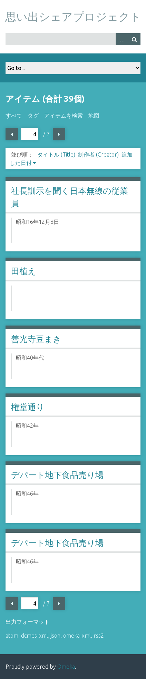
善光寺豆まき (36, 339)
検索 (134, 39)
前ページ (12, 134)
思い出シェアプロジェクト (73, 16)
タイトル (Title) (56, 154)
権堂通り (28, 407)
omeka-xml (77, 635)
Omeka (66, 666)
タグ (33, 115)
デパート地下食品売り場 (57, 475)
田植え (23, 271)
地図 (93, 115)
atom (12, 635)
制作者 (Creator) (98, 154)
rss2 (99, 635)
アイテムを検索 (63, 115)
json (55, 635)
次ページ (59, 134)
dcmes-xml (34, 635)
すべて (14, 115)
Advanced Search (122, 39)
